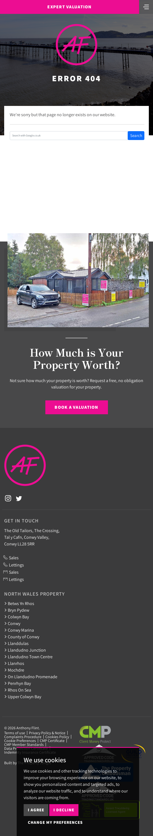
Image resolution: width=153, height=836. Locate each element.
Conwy (12, 623)
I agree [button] (36, 809)
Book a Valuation (76, 407)
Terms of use (14, 732)
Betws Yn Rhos (19, 603)
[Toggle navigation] (146, 6)
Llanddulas (16, 643)
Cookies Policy (57, 736)
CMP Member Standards (24, 744)
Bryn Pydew (16, 610)
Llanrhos (14, 663)
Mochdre (14, 670)
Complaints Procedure (22, 736)
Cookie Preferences (20, 740)
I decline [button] (63, 809)
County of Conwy (21, 636)
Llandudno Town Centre (28, 656)
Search (136, 135)
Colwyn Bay (16, 616)
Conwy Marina (19, 630)
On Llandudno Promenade (30, 676)
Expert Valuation (69, 7)
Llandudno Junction (25, 650)
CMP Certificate (52, 740)
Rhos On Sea (17, 690)
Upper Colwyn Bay (22, 696)
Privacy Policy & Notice (47, 732)
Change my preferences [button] (55, 822)
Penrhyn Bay (17, 683)
